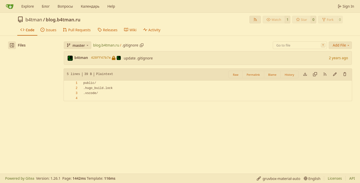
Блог (46, 6)
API (352, 178)
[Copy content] (315, 74)
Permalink (253, 75)
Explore (27, 6)
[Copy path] (141, 45)
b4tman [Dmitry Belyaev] (81, 57)
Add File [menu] (341, 45)
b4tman (33, 19)
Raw (235, 75)
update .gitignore (138, 58)
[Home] (10, 6)
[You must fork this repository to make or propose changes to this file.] (335, 74)
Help (111, 6)
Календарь (90, 6)
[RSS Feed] (255, 19)
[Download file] (305, 74)
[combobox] (300, 45)
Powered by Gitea (19, 178)
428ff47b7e (106, 58)
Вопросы (65, 6)
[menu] (278, 178)
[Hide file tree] (12, 45)
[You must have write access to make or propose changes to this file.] (345, 74)
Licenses (335, 178)
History (289, 75)
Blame (272, 75)
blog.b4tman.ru (63, 19)
